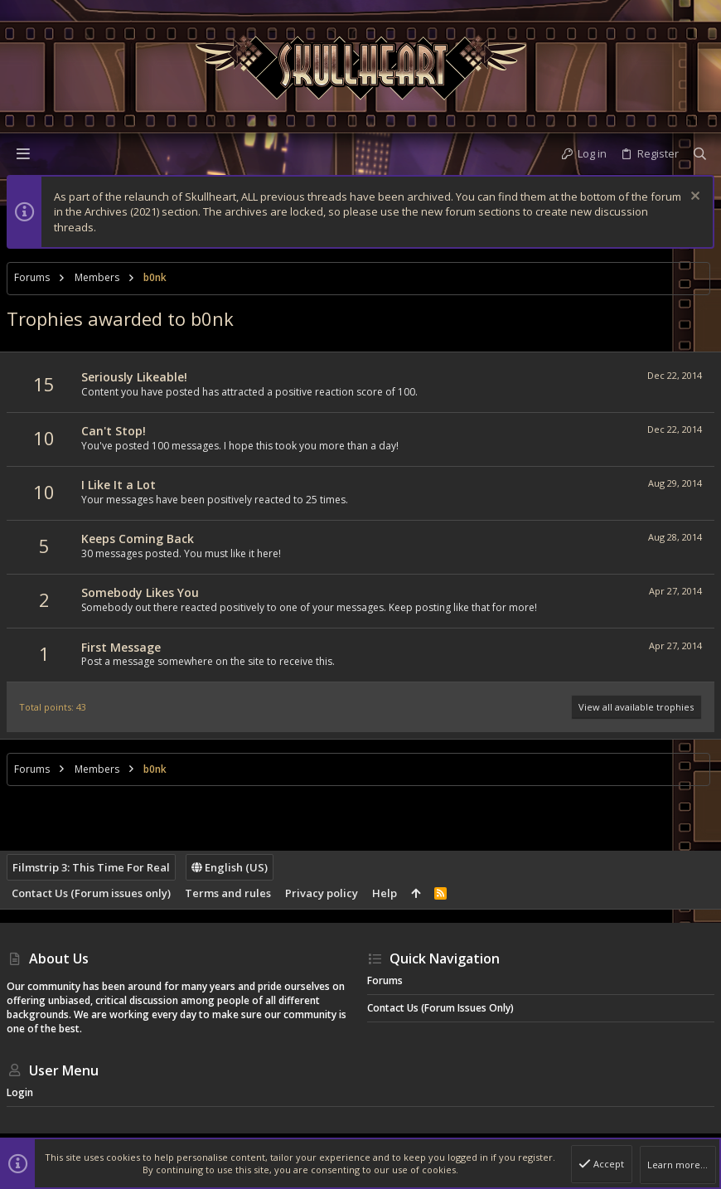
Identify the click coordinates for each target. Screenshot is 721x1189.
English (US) (229, 867)
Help (384, 893)
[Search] (699, 153)
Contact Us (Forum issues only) (91, 893)
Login (20, 1092)
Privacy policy (321, 893)
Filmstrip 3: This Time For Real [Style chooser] (91, 867)
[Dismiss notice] (693, 197)
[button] (23, 153)
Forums (385, 980)
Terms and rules (228, 893)
